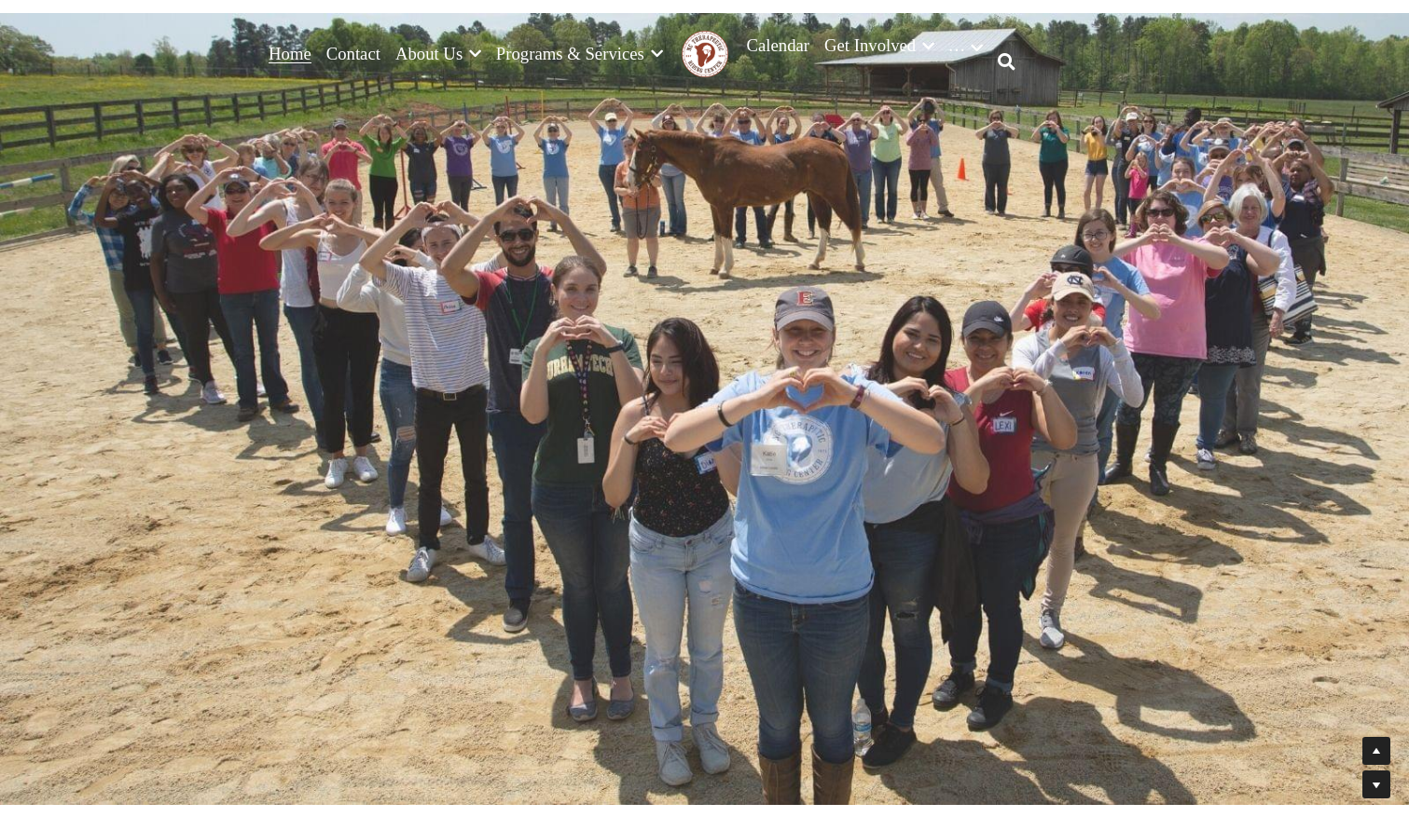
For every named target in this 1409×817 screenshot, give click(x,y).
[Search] (1006, 62)
